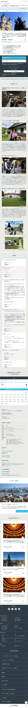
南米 (15, 639)
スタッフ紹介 (16, 625)
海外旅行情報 (3, 645)
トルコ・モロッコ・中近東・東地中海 (19, 635)
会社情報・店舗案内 (4, 626)
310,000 (10, 394)
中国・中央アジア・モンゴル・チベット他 (7, 638)
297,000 (10, 399)
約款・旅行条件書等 (6, 473)
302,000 (6, 399)
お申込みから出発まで (4, 617)
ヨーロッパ (3, 634)
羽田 (14, 377)
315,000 (26, 392)
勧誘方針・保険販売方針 (18, 619)
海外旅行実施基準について (18, 620)
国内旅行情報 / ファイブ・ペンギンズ (19, 645)
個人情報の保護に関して (6, 471)
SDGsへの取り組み (4, 629)
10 (5, 380)
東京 (14, 67)
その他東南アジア (4, 639)
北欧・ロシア (3, 635)
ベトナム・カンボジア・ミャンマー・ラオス (20, 638)
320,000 (22, 394)
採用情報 (16, 626)
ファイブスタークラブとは (5, 625)
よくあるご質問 (17, 617)
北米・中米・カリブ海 (4, 641)
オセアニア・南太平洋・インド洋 (19, 641)
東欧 (15, 634)
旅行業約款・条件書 (4, 619)
